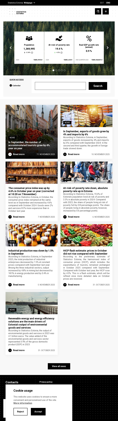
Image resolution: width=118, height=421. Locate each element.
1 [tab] (53, 70)
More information (22, 403)
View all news (59, 366)
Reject (20, 411)
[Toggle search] (98, 11)
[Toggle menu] (105, 11)
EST (102, 3)
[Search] (60, 86)
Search (97, 86)
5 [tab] (64, 70)
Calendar (17, 86)
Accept (38, 411)
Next (107, 47)
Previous (10, 47)
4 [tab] (62, 70)
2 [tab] (56, 70)
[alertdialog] (39, 402)
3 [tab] (59, 70)
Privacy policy (45, 382)
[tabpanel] (29, 48)
